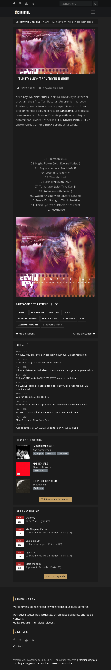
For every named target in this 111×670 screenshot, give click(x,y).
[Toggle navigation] (93, 12)
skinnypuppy (37, 312)
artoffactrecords (28, 319)
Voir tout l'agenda (55, 576)
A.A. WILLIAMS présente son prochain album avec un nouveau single (52, 354)
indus (68, 312)
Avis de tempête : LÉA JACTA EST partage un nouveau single (47, 427)
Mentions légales (88, 659)
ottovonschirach (52, 325)
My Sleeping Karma (37, 529)
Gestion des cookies (63, 663)
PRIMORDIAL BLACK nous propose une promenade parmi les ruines (51, 404)
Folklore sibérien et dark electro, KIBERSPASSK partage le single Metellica (54, 370)
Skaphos (30, 517)
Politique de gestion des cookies (32, 663)
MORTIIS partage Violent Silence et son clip (38, 362)
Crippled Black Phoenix (45, 481)
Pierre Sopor (28, 87)
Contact (18, 646)
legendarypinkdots (28, 325)
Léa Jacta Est (33, 540)
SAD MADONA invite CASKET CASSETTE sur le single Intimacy (47, 378)
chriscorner (68, 319)
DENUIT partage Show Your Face (33, 420)
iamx (82, 319)
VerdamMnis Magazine (28, 21)
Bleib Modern (33, 563)
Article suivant (25, 333)
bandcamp (66, 111)
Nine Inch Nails (40, 464)
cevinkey (22, 312)
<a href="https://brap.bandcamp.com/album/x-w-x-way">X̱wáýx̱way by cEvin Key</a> (55, 142)
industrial (54, 312)
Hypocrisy (31, 552)
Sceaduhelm (40, 484)
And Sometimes (42, 450)
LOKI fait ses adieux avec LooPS (32, 396)
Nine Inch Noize (42, 467)
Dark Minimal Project (44, 446)
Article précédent (84, 333)
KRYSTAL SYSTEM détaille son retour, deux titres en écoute (47, 412)
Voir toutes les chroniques (55, 499)
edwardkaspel (49, 319)
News (46, 21)
